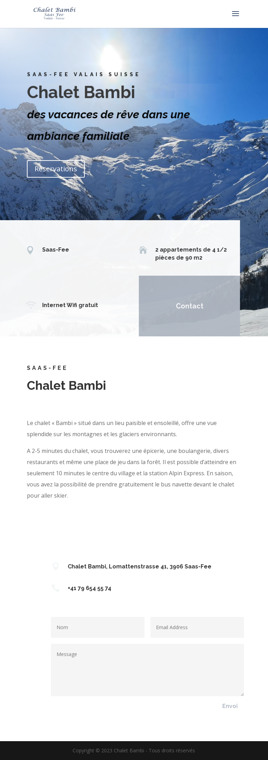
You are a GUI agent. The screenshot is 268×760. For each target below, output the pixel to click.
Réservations (56, 168)
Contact (185, 306)
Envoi (230, 706)
